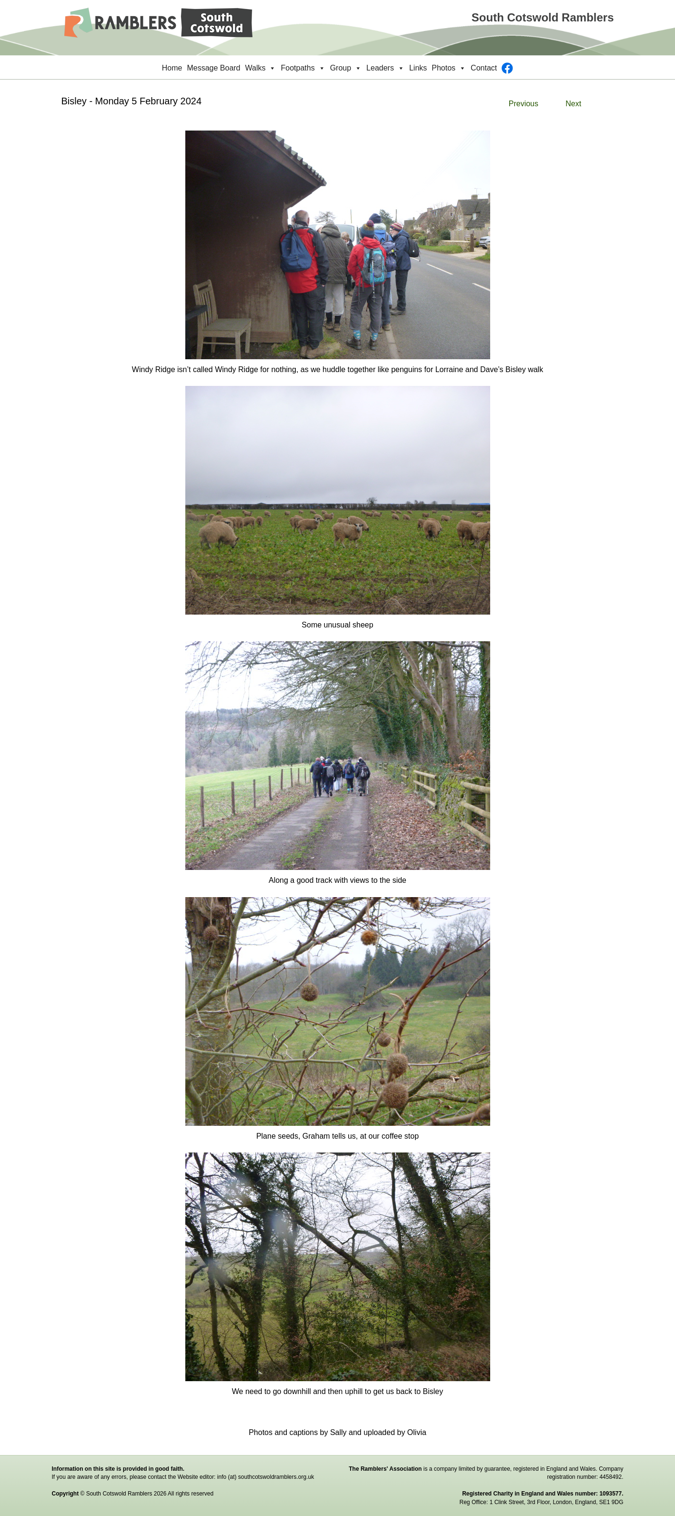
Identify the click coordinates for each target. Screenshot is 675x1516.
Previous (523, 104)
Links (418, 68)
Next (573, 104)
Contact (484, 68)
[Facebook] (507, 68)
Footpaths (303, 68)
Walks (260, 68)
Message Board (213, 68)
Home (172, 68)
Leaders (385, 68)
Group (346, 68)
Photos (449, 68)
